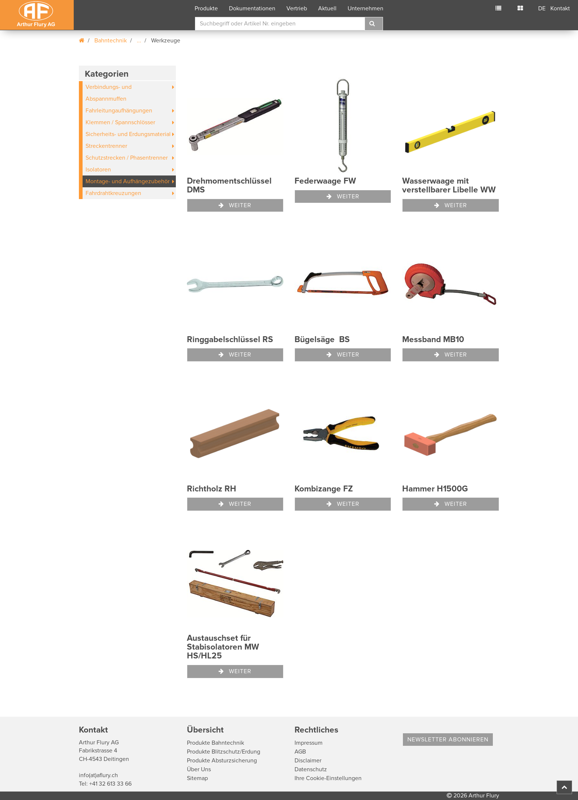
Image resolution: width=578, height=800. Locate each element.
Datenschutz (311, 769)
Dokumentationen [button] (252, 8)
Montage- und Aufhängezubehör (128, 181)
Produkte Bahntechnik (215, 743)
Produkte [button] (206, 8)
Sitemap (197, 778)
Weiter (235, 205)
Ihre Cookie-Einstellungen (328, 778)
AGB (300, 751)
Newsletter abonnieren (447, 739)
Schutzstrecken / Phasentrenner (127, 157)
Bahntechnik (110, 40)
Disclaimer (308, 760)
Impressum (309, 743)
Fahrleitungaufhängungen (119, 110)
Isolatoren (98, 169)
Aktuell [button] (327, 8)
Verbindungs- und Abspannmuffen (109, 92)
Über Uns (199, 769)
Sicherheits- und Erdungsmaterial (128, 134)
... (139, 40)
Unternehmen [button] (365, 8)
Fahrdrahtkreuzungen (113, 193)
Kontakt (560, 8)
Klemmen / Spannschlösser (120, 122)
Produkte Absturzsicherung (222, 760)
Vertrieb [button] (296, 8)
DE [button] (542, 8)
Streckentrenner (106, 146)
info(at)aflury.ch (98, 775)
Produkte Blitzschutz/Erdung (223, 751)
